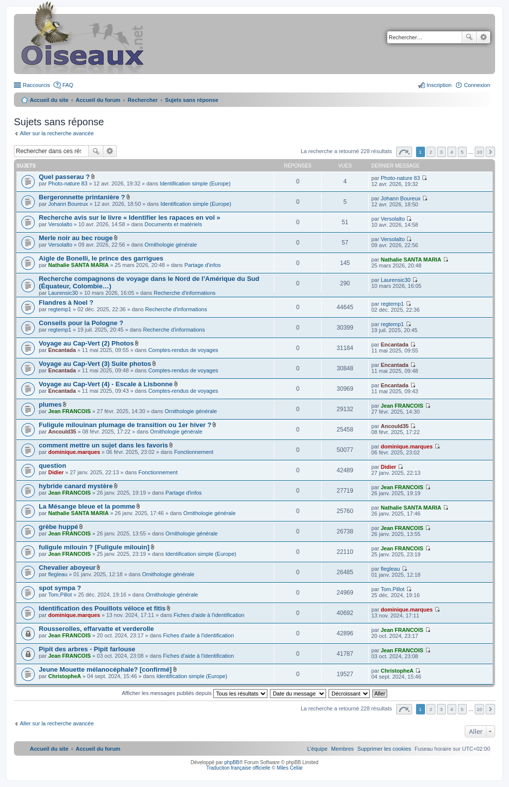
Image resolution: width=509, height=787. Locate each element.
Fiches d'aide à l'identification (208, 615)
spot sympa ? (60, 588)
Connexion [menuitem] (477, 85)
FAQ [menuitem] (67, 85)
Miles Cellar (290, 768)
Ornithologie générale (171, 245)
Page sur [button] (404, 152)
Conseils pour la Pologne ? (81, 323)
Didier (56, 472)
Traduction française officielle (238, 768)
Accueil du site (49, 100)
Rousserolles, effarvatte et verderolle (96, 628)
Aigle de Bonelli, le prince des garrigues (101, 258)
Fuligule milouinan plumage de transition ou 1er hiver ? (125, 425)
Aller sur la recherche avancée (57, 133)
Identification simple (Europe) (195, 183)
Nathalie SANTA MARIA (78, 265)
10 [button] (479, 152)
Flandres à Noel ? (66, 302)
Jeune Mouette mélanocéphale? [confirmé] (105, 669)
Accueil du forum (98, 100)
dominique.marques (74, 452)
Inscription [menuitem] (438, 85)
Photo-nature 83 (67, 183)
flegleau (58, 574)
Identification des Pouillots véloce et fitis (102, 608)
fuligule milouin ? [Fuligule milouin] (94, 547)
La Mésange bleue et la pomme (87, 506)
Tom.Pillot (60, 595)
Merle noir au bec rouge (76, 238)
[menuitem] (384, 749)
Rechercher (469, 37)
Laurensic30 (63, 293)
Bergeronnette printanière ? (82, 197)
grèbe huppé (58, 526)
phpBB (231, 762)
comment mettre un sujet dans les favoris (103, 445)
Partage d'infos (202, 265)
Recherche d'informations (184, 293)
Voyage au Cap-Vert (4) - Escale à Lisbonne (105, 384)
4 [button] (451, 152)
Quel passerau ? (64, 176)
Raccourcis (36, 85)
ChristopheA (64, 676)
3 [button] (441, 152)
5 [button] (462, 152)
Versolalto (60, 224)
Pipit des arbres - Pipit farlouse (87, 649)
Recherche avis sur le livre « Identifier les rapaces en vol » (129, 217)
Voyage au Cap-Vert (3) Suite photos (95, 363)
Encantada (62, 350)
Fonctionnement (193, 452)
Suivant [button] (490, 152)
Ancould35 (62, 432)
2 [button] (430, 152)
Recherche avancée (483, 37)
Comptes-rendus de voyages (183, 350)
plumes (50, 404)
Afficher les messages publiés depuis (194, 693)
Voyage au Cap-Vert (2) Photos (86, 343)
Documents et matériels (173, 224)
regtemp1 (59, 309)
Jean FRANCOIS (69, 411)
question (52, 465)
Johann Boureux (68, 204)
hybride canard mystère (76, 486)
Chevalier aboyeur (67, 567)
